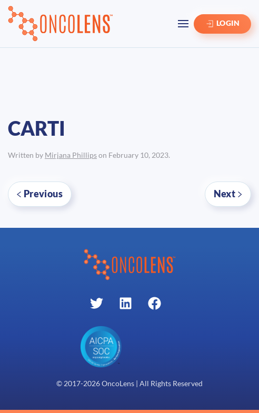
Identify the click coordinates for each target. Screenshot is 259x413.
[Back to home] (60, 23)
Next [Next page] (228, 193)
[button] (183, 23)
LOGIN (222, 23)
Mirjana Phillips (71, 155)
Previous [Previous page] (40, 193)
